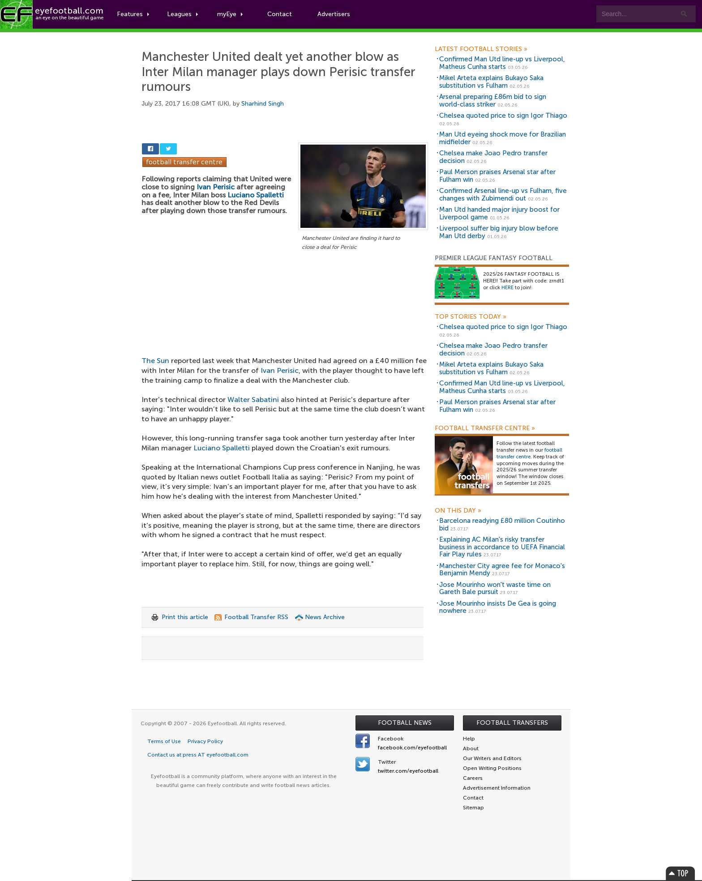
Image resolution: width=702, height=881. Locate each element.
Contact (279, 14)
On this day (458, 511)
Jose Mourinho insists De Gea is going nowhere (497, 607)
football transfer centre (529, 453)
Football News (405, 723)
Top (680, 873)
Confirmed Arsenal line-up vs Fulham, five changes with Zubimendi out (503, 194)
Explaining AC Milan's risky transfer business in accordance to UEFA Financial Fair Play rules (502, 546)
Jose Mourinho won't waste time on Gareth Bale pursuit (495, 588)
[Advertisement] (284, 318)
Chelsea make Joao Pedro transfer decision (493, 157)
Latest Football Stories (481, 49)
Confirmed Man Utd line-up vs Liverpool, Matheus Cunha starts (502, 63)
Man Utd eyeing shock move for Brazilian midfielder (502, 138)
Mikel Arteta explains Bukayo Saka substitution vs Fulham (491, 82)
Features (133, 14)
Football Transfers (512, 723)
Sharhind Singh (262, 103)
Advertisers (333, 14)
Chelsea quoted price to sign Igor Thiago (503, 115)
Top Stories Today (470, 317)
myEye (230, 14)
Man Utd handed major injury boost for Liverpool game (499, 213)
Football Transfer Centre (485, 428)
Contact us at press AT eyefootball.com (197, 754)
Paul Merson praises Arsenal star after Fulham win (497, 176)
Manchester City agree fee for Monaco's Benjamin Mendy (502, 569)
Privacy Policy (205, 741)
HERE (507, 288)
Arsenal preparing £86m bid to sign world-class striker (492, 100)
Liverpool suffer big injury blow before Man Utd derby (498, 232)
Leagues (182, 14)
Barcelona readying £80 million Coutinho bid (502, 524)
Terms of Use (164, 741)
